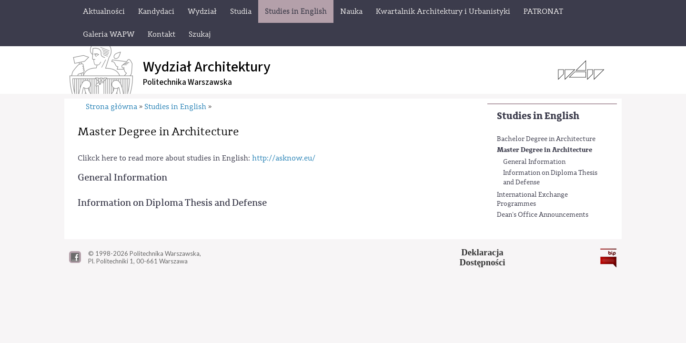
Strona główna (111, 106)
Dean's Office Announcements (542, 215)
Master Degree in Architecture (544, 149)
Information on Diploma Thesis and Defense (550, 178)
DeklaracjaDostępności (482, 257)
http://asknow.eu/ (283, 158)
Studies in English (538, 116)
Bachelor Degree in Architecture (546, 139)
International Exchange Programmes (532, 200)
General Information (534, 162)
